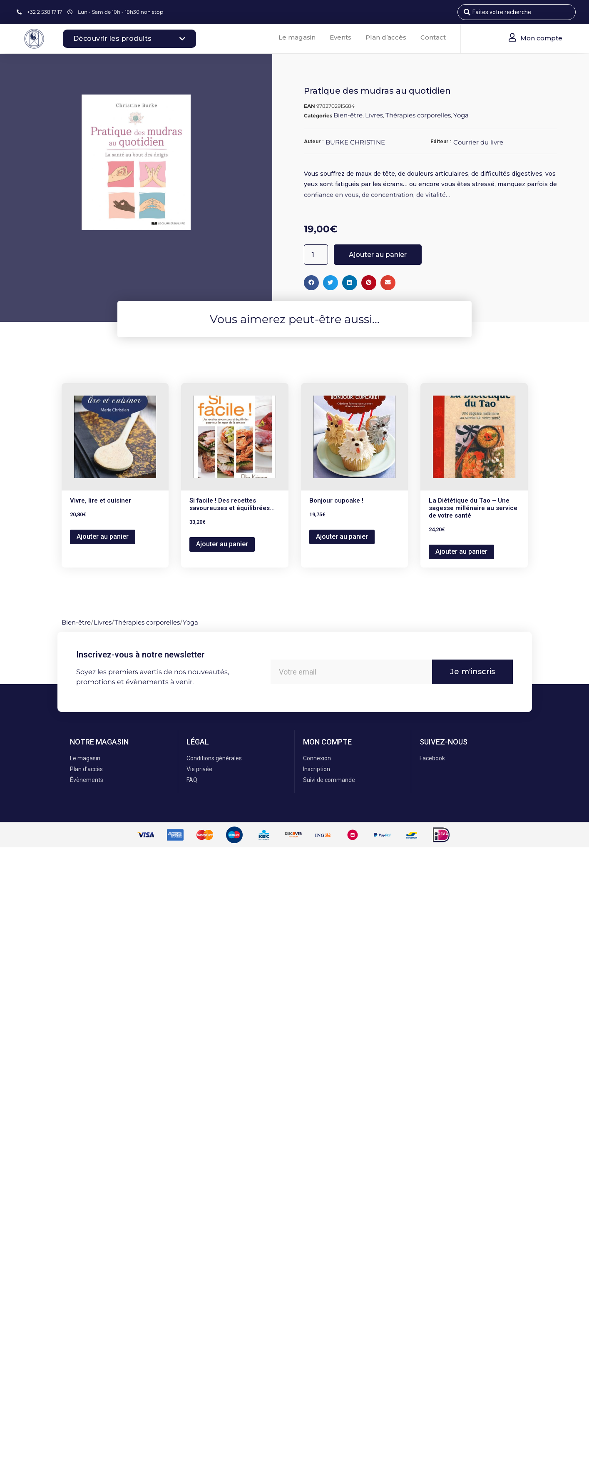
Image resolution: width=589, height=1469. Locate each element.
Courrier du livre (478, 142)
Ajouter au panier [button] (103, 536)
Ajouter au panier (378, 255)
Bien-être (348, 115)
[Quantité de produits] (316, 254)
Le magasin (297, 37)
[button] (311, 282)
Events (340, 37)
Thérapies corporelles (418, 115)
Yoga (461, 115)
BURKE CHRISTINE (355, 142)
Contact (433, 37)
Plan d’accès (385, 37)
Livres (374, 115)
